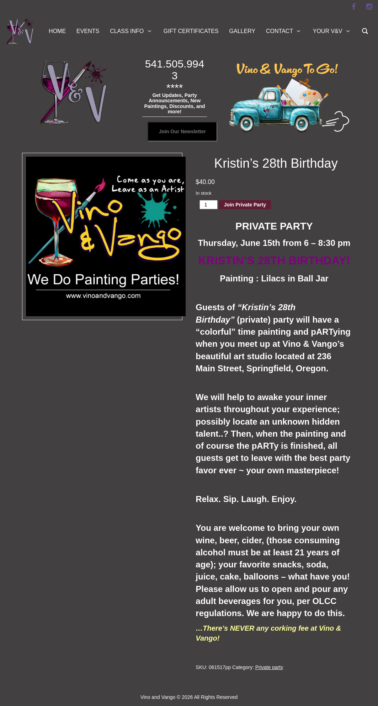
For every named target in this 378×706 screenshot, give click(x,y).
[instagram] (369, 7)
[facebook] (353, 7)
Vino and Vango (157, 697)
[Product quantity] (208, 204)
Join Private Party (245, 205)
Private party (269, 667)
